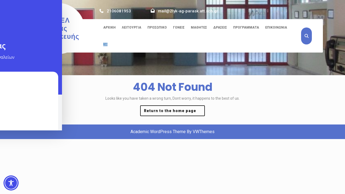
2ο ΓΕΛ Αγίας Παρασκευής (57, 28)
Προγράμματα (246, 27)
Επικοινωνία (276, 27)
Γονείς (179, 27)
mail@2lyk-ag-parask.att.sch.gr (188, 11)
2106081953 (119, 11)
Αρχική (109, 27)
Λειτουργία (131, 27)
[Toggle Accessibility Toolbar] (11, 183)
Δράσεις (220, 27)
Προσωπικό (157, 27)
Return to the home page (174, 112)
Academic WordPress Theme (158, 131)
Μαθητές (199, 27)
